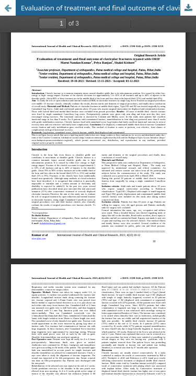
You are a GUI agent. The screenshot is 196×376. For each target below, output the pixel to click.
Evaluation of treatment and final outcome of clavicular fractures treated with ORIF (108, 8)
